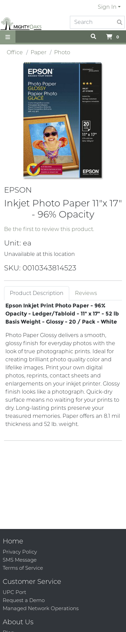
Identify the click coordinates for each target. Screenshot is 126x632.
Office (15, 52)
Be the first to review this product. (49, 229)
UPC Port (14, 592)
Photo (62, 52)
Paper (38, 52)
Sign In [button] (107, 7)
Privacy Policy (20, 551)
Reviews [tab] (86, 293)
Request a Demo (24, 600)
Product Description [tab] (37, 293)
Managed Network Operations (41, 608)
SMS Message (20, 560)
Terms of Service (23, 568)
